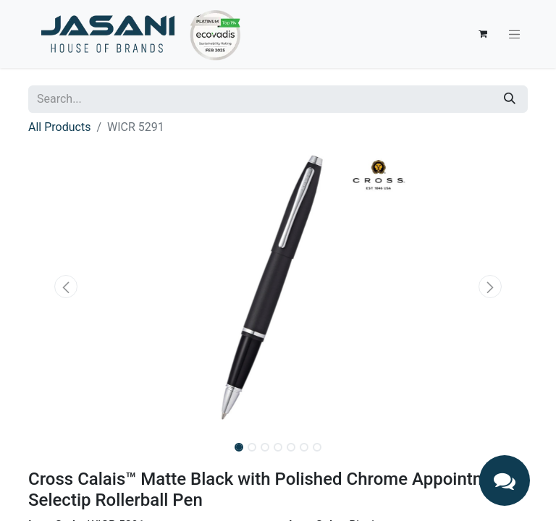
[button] (66, 286)
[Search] (510, 99)
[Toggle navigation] (514, 34)
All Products (59, 127)
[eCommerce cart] (483, 34)
